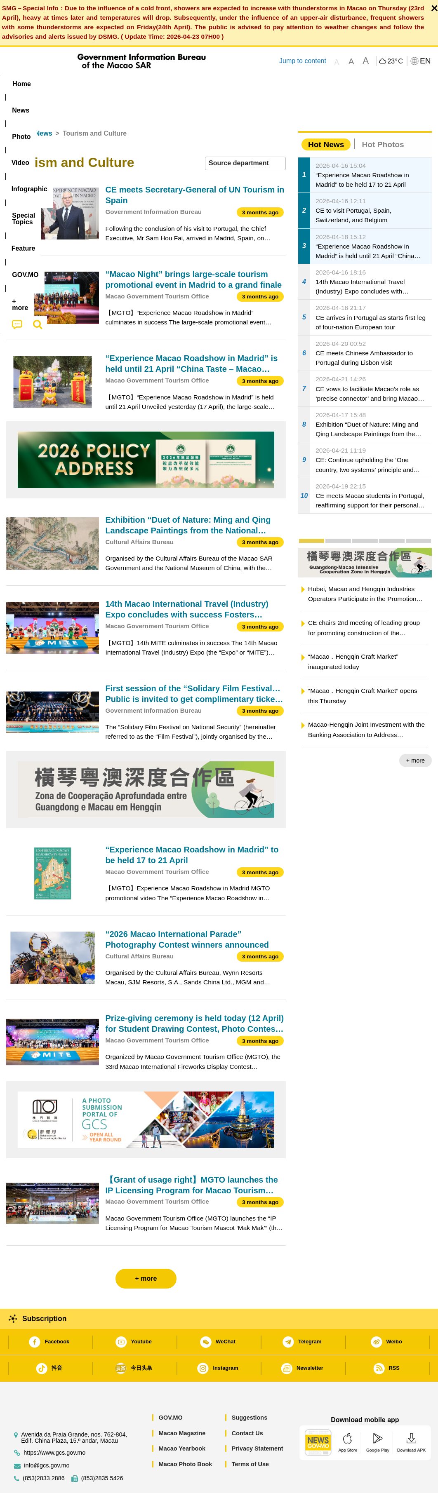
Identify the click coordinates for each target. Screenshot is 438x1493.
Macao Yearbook (182, 1423)
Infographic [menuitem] (169, 83)
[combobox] (245, 138)
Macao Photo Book (185, 1439)
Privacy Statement (257, 1423)
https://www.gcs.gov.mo (54, 1428)
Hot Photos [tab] (383, 119)
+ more (415, 735)
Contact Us (247, 1408)
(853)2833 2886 (44, 1453)
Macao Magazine (182, 1408)
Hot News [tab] (326, 119)
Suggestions (249, 1392)
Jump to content (302, 60)
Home (15, 108)
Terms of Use (250, 1439)
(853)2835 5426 (102, 1453)
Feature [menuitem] (277, 83)
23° (395, 61)
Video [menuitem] (126, 83)
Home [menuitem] (21, 83)
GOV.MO (171, 1392)
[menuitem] (56, 84)
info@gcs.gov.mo (46, 1440)
